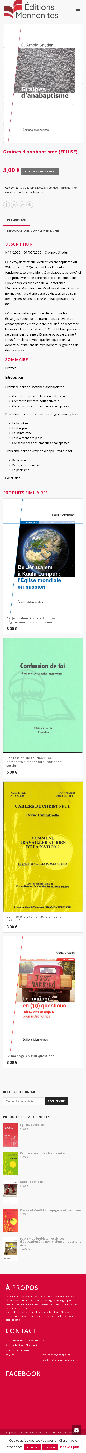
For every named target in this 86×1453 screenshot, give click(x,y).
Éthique (53, 187)
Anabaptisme (28, 187)
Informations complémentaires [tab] (33, 230)
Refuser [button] (50, 1447)
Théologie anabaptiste (29, 192)
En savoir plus (69, 1447)
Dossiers (42, 187)
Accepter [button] (32, 1447)
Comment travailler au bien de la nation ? (34, 918)
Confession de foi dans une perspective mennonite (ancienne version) (34, 762)
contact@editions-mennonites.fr (61, 1360)
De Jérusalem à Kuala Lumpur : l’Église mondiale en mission (32, 620)
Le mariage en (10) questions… (31, 1056)
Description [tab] (16, 220)
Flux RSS (60, 1432)
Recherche (56, 1101)
